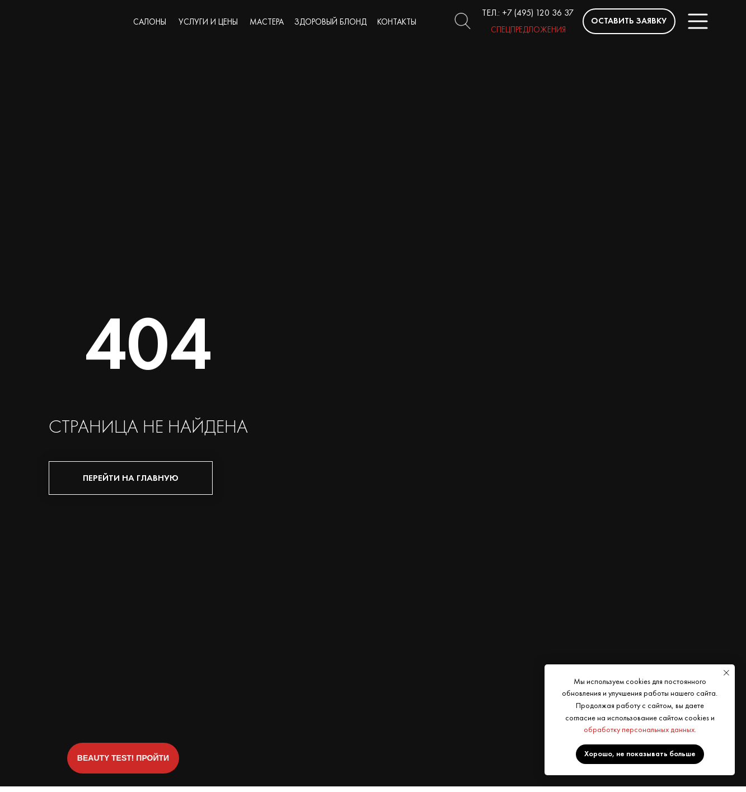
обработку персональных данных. (640, 729)
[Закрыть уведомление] (726, 672)
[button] (629, 21)
